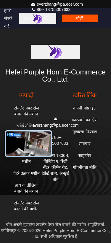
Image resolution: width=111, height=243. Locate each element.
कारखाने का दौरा (85, 119)
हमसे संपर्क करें (8, 18)
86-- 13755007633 (50, 9)
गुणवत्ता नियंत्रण (85, 131)
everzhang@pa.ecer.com (57, 4)
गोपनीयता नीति (84, 167)
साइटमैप (84, 155)
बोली (79, 18)
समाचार (85, 143)
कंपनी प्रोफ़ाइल (84, 108)
